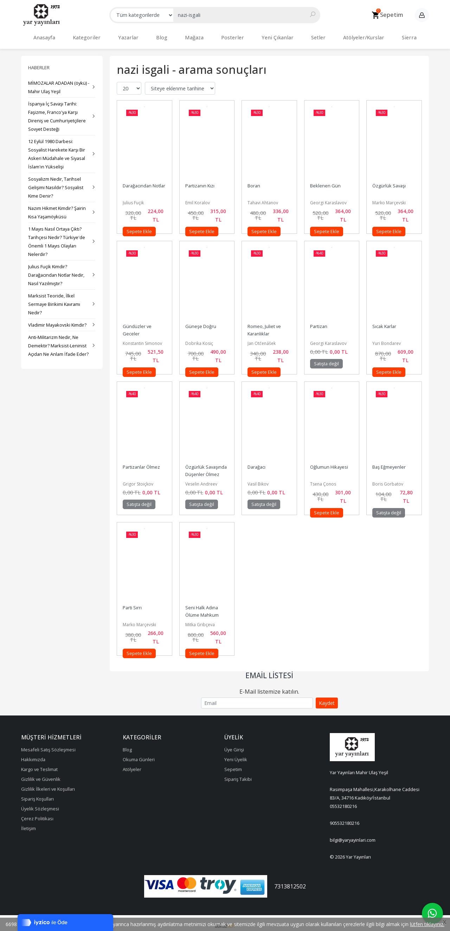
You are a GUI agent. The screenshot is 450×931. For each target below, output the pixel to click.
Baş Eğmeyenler (389, 463)
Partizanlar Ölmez (141, 463)
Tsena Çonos (323, 480)
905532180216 (344, 819)
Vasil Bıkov (258, 480)
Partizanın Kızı (199, 182)
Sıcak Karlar (384, 323)
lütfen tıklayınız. (427, 924)
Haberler (39, 64)
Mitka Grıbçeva (200, 621)
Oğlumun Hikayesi (329, 463)
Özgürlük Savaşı (389, 182)
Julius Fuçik (133, 199)
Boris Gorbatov (387, 480)
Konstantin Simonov (142, 340)
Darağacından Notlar (144, 182)
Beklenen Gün (325, 182)
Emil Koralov (197, 199)
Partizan (318, 323)
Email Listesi (269, 672)
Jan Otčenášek (262, 340)
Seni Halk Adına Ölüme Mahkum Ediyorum (202, 611)
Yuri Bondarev (386, 340)
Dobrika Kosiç (199, 340)
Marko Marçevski (389, 199)
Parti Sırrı (132, 604)
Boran (254, 182)
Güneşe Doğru (200, 323)
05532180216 (343, 803)
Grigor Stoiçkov (138, 480)
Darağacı (256, 463)
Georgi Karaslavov (328, 199)
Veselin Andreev (201, 480)
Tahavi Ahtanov (263, 199)
